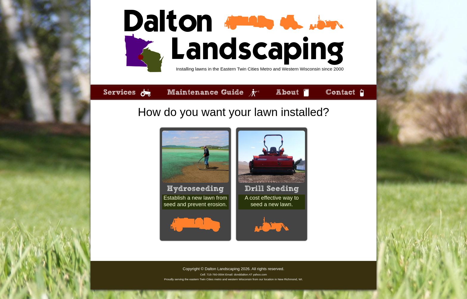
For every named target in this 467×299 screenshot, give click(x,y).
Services (119, 92)
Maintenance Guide (205, 92)
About (287, 92)
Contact (340, 92)
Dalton (167, 22)
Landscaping (257, 50)
